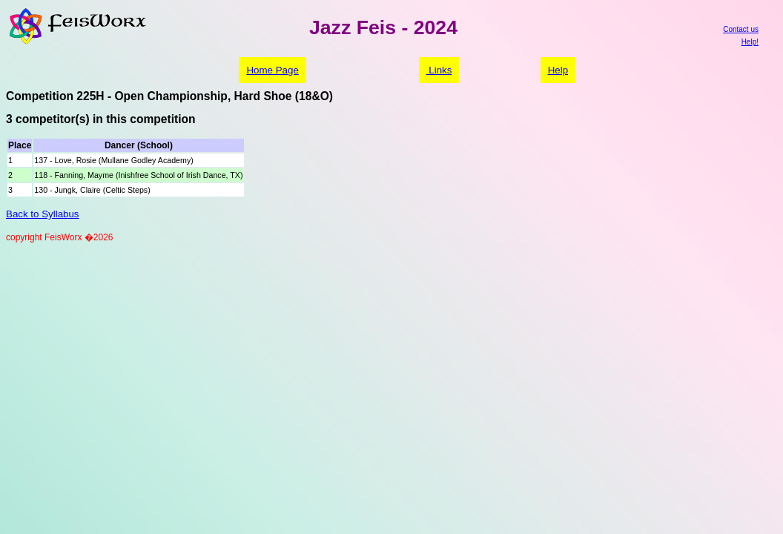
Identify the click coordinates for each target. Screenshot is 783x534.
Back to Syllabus (42, 214)
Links (439, 70)
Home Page (272, 70)
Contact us (741, 29)
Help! (750, 42)
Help (558, 70)
